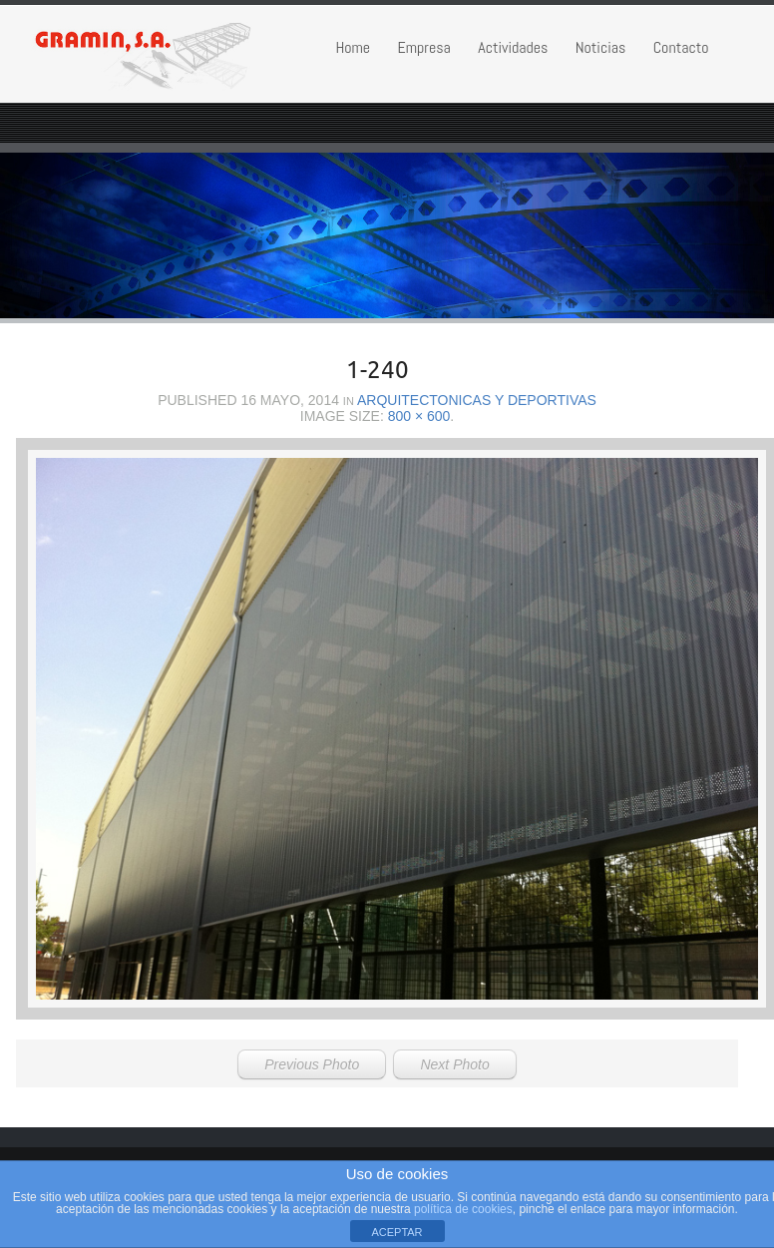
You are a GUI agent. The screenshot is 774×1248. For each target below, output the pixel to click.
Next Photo (454, 1064)
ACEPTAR (396, 1232)
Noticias (600, 47)
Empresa (423, 47)
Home (352, 47)
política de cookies (463, 1209)
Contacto (681, 47)
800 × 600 (419, 416)
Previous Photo (311, 1064)
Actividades (513, 47)
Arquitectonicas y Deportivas (476, 400)
